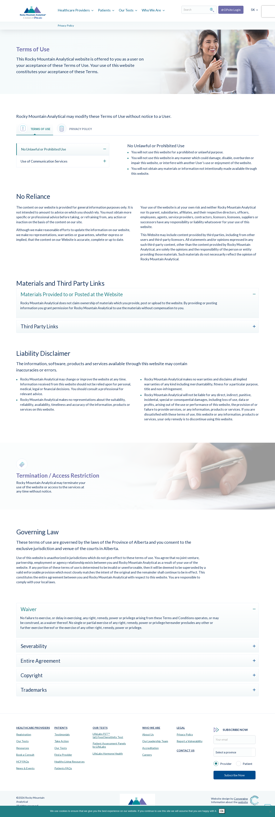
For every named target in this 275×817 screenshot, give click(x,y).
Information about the (229, 802)
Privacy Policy (66, 25)
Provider (223, 763)
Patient (244, 763)
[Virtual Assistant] (268, 805)
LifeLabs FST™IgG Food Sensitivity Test (108, 735)
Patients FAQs (63, 768)
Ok (221, 811)
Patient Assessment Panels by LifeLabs (109, 745)
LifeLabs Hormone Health (108, 753)
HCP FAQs (22, 761)
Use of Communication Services (44, 161)
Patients (104, 10)
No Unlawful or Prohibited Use (43, 149)
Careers (147, 754)
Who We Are (151, 10)
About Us (148, 734)
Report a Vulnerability (189, 741)
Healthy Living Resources (69, 761)
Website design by (229, 798)
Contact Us (185, 750)
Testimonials (62, 734)
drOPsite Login (231, 9)
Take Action (61, 741)
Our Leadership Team (155, 741)
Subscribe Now (234, 775)
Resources (22, 748)
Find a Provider (63, 754)
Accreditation (150, 748)
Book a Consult (25, 754)
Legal (181, 727)
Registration (23, 734)
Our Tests (126, 10)
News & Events (25, 768)
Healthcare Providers (74, 10)
